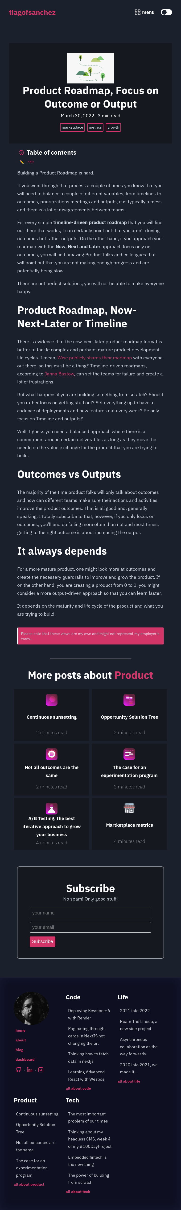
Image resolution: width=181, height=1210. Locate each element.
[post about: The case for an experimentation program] (38, 1168)
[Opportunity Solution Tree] (129, 715)
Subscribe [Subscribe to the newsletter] (42, 941)
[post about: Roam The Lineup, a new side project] (142, 1025)
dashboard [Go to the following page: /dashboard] (25, 1059)
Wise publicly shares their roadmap (95, 357)
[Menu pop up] (144, 12)
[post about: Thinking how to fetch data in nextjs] (90, 1057)
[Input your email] (90, 927)
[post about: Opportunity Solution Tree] (38, 1128)
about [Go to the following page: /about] (21, 1040)
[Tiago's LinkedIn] (30, 1070)
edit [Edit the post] (27, 162)
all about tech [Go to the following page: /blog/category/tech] (78, 1191)
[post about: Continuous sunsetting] (38, 1114)
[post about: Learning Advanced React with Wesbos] (90, 1075)
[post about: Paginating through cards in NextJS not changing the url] (90, 1036)
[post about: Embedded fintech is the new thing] (90, 1161)
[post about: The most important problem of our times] (90, 1117)
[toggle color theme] (166, 12)
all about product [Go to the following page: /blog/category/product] (29, 1184)
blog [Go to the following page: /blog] (19, 1049)
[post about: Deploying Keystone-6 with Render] (90, 1014)
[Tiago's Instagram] (41, 1070)
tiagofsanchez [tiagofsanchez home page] (32, 12)
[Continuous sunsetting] (51, 715)
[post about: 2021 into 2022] (142, 1011)
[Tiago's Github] (19, 1070)
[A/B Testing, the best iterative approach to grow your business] (51, 824)
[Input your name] (90, 913)
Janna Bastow (59, 373)
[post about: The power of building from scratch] (90, 1179)
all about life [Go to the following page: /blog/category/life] (129, 1081)
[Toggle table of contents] (90, 152)
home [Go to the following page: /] (20, 1030)
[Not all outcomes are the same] (51, 770)
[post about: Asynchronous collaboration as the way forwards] (142, 1047)
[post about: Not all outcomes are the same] (38, 1146)
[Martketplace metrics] (129, 824)
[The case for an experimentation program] (129, 770)
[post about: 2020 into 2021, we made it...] (142, 1068)
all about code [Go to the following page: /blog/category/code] (78, 1088)
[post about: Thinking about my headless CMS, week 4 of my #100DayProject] (90, 1139)
